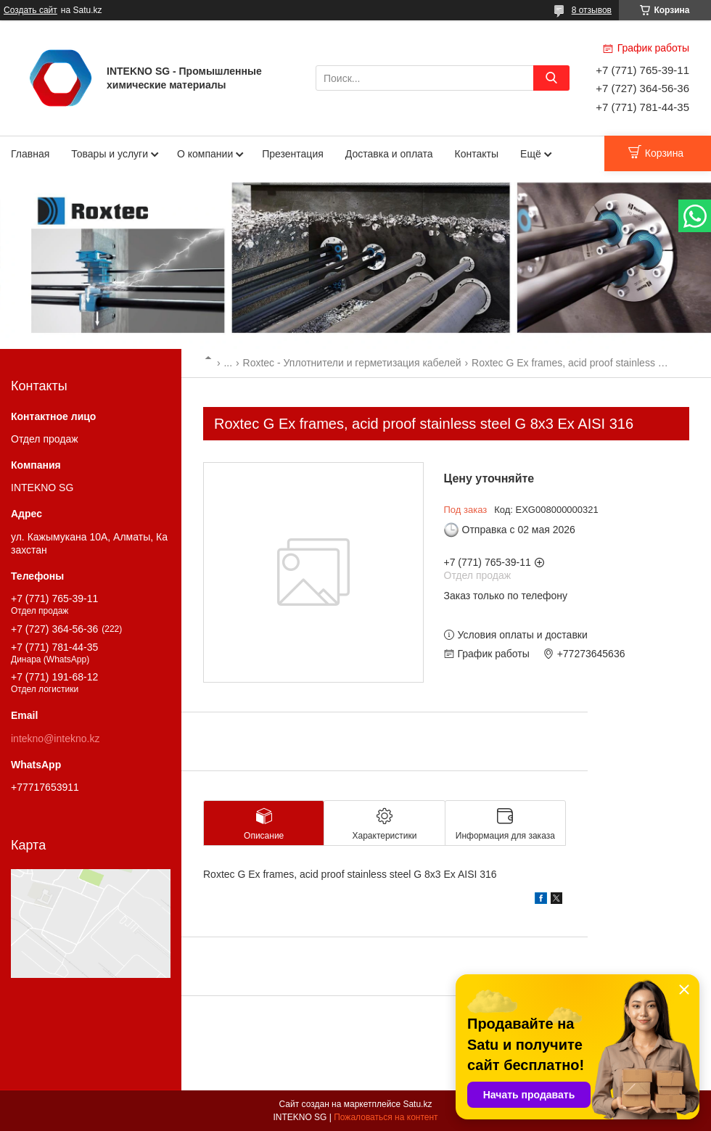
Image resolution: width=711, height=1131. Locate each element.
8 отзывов (592, 10)
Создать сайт (30, 10)
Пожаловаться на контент (385, 1117)
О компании (205, 154)
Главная (30, 154)
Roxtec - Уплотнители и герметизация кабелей (352, 363)
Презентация (293, 154)
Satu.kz (417, 1104)
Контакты (476, 154)
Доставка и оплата (389, 154)
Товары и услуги (109, 154)
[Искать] (551, 78)
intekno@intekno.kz (55, 738)
